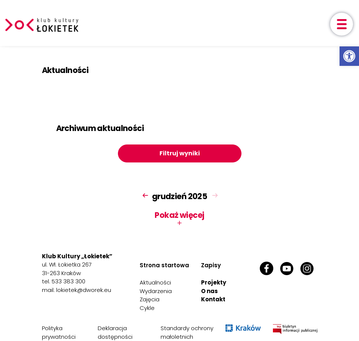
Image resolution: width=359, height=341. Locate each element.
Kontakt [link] (213, 299)
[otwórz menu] (341, 24)
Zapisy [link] (211, 265)
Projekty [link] (213, 282)
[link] (349, 56)
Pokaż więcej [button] (179, 219)
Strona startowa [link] (164, 265)
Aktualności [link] (155, 282)
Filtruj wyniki (179, 153)
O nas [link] (209, 291)
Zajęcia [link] (149, 299)
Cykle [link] (147, 308)
